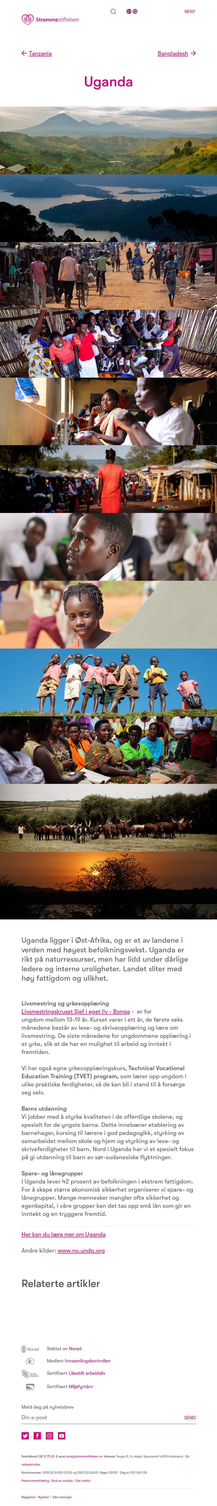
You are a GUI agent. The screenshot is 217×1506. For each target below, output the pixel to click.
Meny (190, 11)
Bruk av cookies (62, 1481)
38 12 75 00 (46, 1457)
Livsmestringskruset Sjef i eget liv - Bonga (78, 1011)
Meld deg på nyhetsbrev (48, 1407)
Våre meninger (62, 1498)
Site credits (82, 1481)
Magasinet (28, 1498)
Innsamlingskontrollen (67, 1361)
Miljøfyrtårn (58, 1386)
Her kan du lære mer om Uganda (65, 1234)
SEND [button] (190, 1418)
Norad (52, 1349)
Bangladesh (172, 53)
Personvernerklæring (35, 1481)
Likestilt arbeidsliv (65, 1373)
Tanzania (41, 53)
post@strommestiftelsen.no (84, 1457)
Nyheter (44, 1498)
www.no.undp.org (82, 1250)
